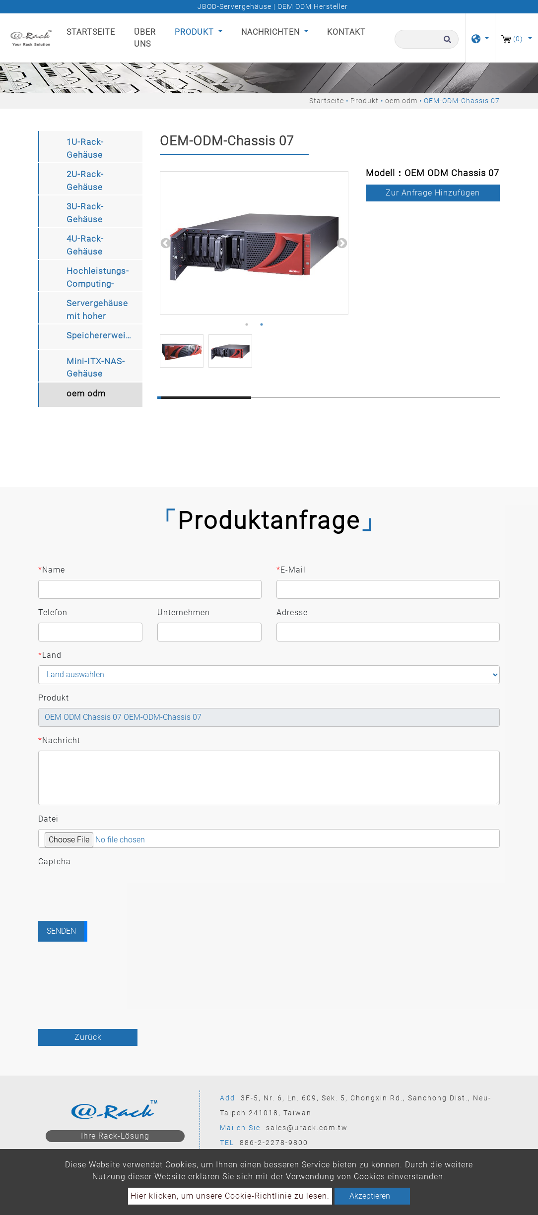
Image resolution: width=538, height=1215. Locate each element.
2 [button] (262, 324)
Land (50, 655)
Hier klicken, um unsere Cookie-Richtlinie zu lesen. (230, 1196)
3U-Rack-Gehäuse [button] (85, 212)
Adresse (292, 612)
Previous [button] (165, 243)
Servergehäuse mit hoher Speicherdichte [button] (97, 310)
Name (51, 570)
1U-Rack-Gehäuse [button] (85, 148)
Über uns (145, 38)
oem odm (401, 101)
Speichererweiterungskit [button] (104, 335)
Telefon (52, 612)
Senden (61, 931)
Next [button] (341, 243)
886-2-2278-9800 (274, 1143)
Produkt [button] (195, 32)
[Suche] (427, 39)
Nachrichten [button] (271, 32)
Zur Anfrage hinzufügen (433, 192)
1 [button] (247, 324)
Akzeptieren (369, 1196)
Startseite (93, 31)
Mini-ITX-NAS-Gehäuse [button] (96, 367)
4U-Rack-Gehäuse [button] (85, 245)
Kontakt (346, 32)
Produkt (364, 101)
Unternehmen (183, 612)
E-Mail (291, 570)
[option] (254, 243)
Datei (48, 819)
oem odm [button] (86, 393)
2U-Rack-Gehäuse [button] (85, 180)
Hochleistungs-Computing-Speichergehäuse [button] (102, 278)
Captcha (54, 861)
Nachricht (59, 741)
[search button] (446, 43)
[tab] (90, 146)
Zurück (88, 1037)
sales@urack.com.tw (307, 1128)
